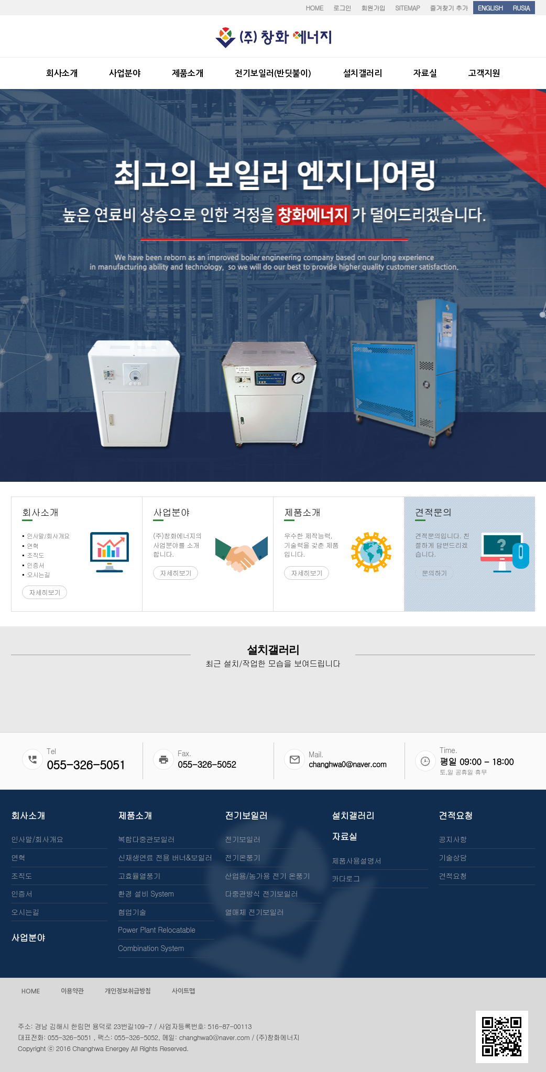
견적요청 (456, 815)
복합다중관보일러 (146, 839)
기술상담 (453, 857)
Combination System (151, 948)
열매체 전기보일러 (254, 912)
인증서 (21, 893)
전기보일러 (246, 815)
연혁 (18, 857)
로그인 (342, 7)
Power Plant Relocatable (156, 929)
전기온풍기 (242, 857)
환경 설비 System (146, 893)
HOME (314, 7)
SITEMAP (407, 7)
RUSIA (521, 7)
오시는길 (25, 912)
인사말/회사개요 (37, 839)
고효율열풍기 (139, 875)
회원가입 (373, 7)
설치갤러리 (353, 815)
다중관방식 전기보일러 (261, 893)
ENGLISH (490, 7)
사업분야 (28, 937)
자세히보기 (44, 592)
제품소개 (135, 815)
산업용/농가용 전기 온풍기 (267, 875)
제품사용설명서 (356, 860)
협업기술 (132, 912)
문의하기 (434, 573)
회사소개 (28, 815)
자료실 (344, 836)
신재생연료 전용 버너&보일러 (165, 857)
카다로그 (346, 878)
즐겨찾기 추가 (449, 7)
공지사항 (453, 839)
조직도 (21, 875)
